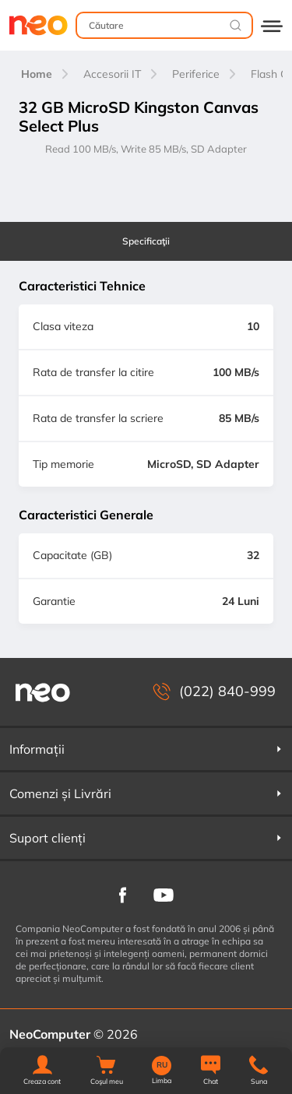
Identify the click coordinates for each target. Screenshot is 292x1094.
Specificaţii (146, 241)
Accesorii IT (112, 74)
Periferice (196, 74)
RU (162, 1065)
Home (36, 74)
